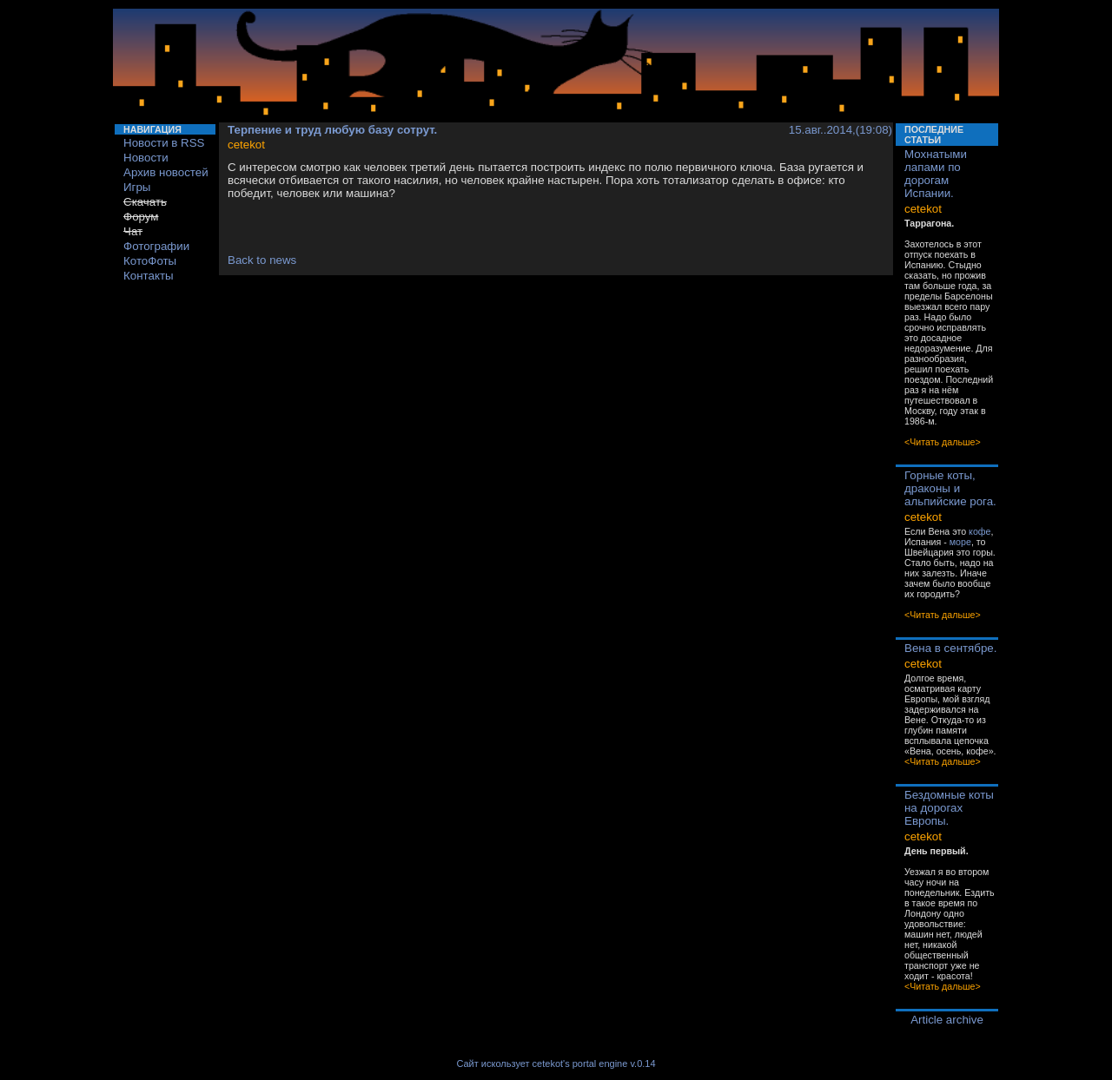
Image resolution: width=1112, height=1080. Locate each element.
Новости (146, 157)
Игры (136, 187)
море (960, 542)
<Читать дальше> (942, 442)
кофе (979, 531)
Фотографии (156, 246)
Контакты (148, 275)
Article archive (946, 1019)
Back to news (262, 260)
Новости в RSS (164, 142)
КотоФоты (149, 260)
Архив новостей (165, 172)
